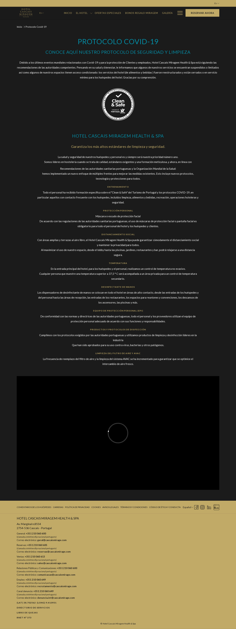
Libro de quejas (27, 612)
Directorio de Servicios (33, 607)
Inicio (19, 26)
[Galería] (167, 13)
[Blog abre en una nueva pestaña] (216, 506)
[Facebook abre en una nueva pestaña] (196, 506)
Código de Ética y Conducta (165, 507)
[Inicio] (68, 13)
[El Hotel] (82, 13)
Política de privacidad (77, 507)
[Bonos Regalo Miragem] (141, 13)
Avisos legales (110, 507)
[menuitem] (34, 507)
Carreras (58, 507)
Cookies (96, 507)
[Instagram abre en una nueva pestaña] (202, 506)
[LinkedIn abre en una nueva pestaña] (209, 506)
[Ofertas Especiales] (108, 13)
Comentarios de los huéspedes (34, 507)
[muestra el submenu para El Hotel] (91, 13)
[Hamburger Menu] (179, 13)
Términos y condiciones (133, 507)
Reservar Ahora (202, 13)
